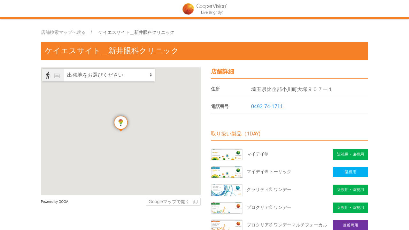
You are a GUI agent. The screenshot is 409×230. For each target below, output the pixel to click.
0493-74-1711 (267, 106)
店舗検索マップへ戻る (63, 32)
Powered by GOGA (54, 201)
